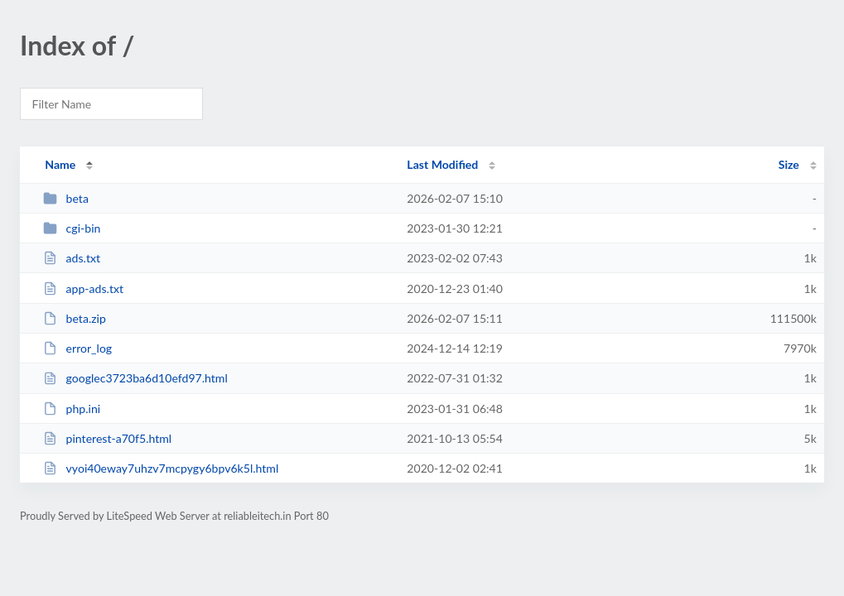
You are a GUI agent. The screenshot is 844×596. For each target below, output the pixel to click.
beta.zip (74, 318)
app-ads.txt (83, 288)
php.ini (71, 408)
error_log (77, 348)
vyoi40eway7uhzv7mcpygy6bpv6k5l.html (160, 468)
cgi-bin (71, 228)
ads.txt (71, 258)
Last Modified (442, 164)
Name (60, 164)
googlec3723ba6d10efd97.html (135, 378)
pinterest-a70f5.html (107, 438)
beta (66, 198)
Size (789, 164)
